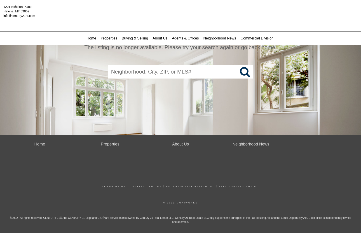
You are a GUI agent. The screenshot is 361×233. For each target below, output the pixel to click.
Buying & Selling (135, 38)
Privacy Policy (147, 186)
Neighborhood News (219, 38)
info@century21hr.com (19, 16)
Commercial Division (257, 38)
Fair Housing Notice (239, 186)
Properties (109, 38)
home (268, 47)
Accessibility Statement (190, 186)
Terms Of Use (115, 186)
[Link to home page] (180, 10)
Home (91, 38)
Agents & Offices (185, 38)
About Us (159, 38)
